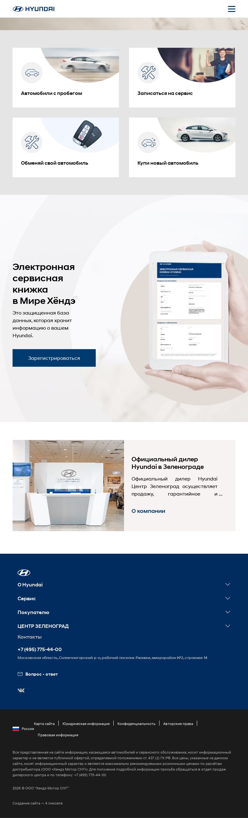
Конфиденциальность (136, 723)
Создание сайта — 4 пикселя (37, 803)
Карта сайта (44, 723)
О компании (148, 511)
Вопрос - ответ (38, 674)
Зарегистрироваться (54, 358)
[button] (24, 572)
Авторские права (178, 723)
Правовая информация (58, 735)
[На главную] (34, 9)
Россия (23, 728)
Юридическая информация (86, 723)
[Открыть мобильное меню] (231, 9)
